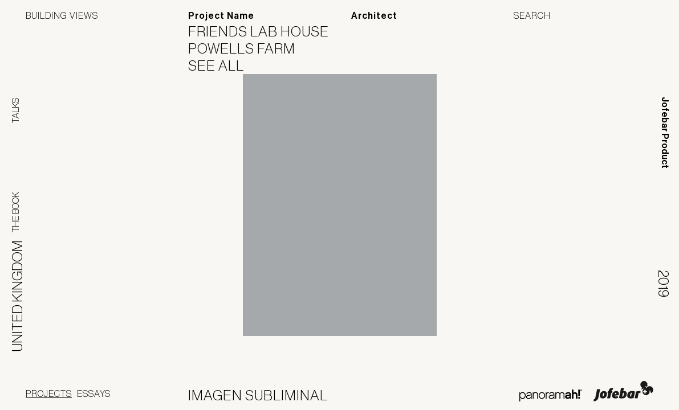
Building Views (62, 15)
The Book (15, 212)
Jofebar (623, 391)
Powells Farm (248, 48)
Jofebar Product (665, 133)
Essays (94, 393)
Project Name (221, 15)
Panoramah (550, 395)
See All (223, 65)
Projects (49, 393)
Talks (15, 110)
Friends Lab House (265, 31)
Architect (374, 15)
